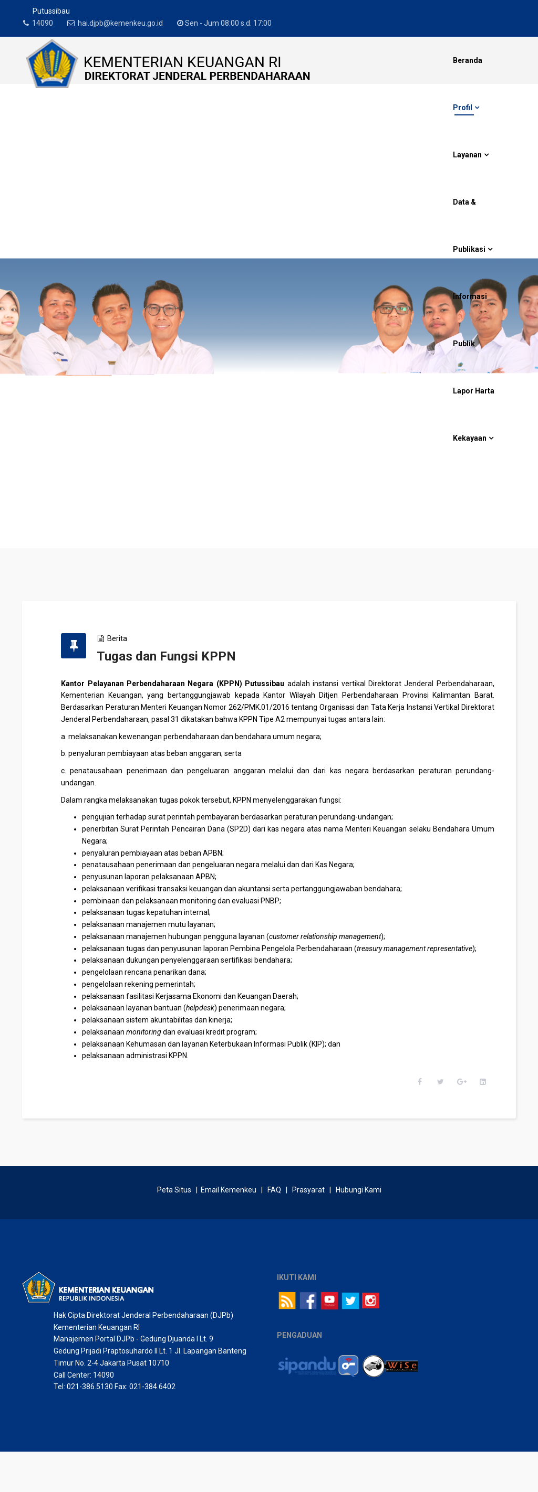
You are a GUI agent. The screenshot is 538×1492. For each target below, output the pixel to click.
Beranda (467, 60)
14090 (45, 23)
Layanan (467, 155)
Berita (132, 638)
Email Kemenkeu (228, 1230)
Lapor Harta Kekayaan (473, 414)
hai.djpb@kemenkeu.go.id (126, 23)
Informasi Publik (470, 320)
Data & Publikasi (469, 225)
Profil (462, 107)
